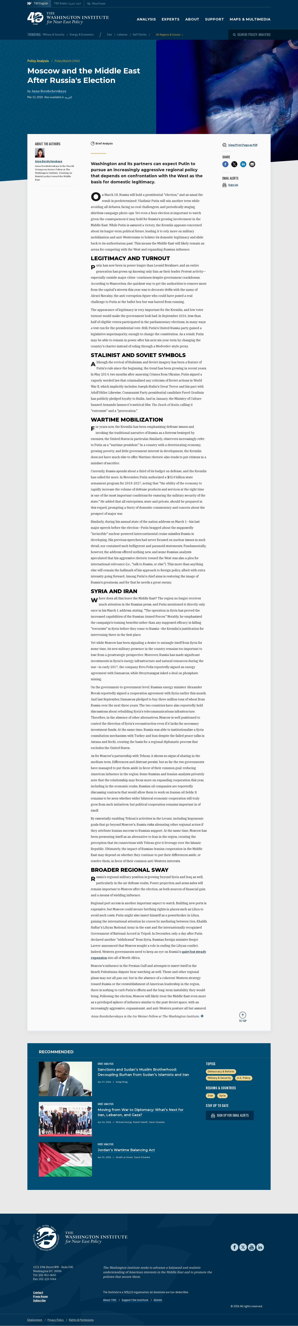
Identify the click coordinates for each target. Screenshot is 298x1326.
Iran (110, 34)
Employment (35, 1320)
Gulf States (140, 34)
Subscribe (39, 1300)
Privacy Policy (56, 1320)
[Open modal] (252, 34)
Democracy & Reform (221, 1071)
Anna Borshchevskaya (49, 91)
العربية (68, 97)
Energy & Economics (82, 34)
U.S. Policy (243, 1078)
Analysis (146, 19)
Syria (222, 1095)
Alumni (158, 1300)
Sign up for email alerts (230, 1115)
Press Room (40, 1296)
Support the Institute (135, 1300)
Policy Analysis (38, 61)
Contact (38, 1292)
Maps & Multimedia (250, 19)
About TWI (110, 1300)
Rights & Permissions (81, 1320)
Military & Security (54, 34)
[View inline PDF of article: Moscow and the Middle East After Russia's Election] (242, 145)
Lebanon (122, 34)
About (192, 19)
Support (214, 19)
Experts (171, 19)
